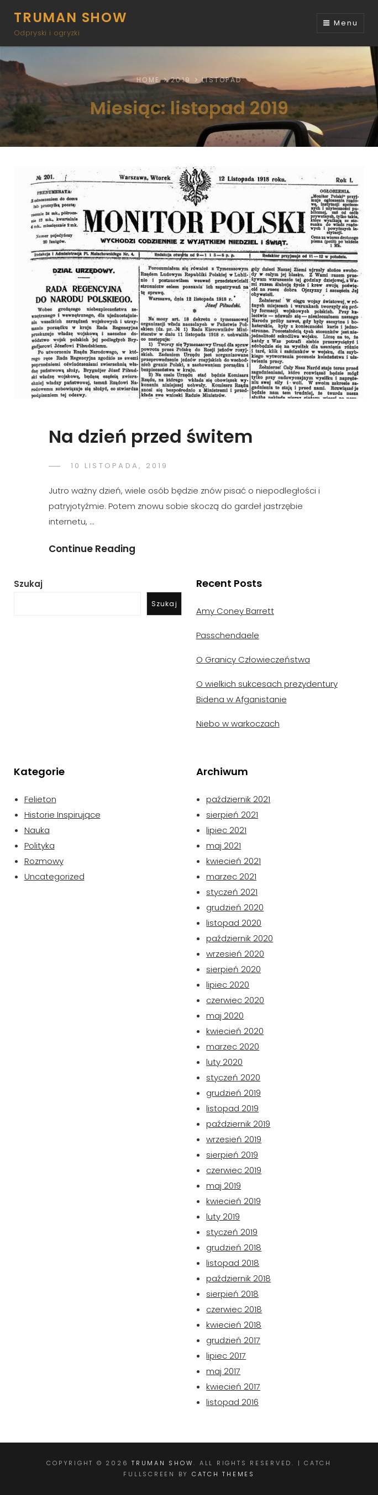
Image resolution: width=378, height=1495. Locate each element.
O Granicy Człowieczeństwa (253, 659)
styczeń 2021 (232, 892)
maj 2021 (223, 845)
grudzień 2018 (233, 1247)
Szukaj (28, 584)
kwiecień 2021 (233, 861)
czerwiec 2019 (233, 1170)
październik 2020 (239, 938)
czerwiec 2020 (235, 1000)
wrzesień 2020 (235, 953)
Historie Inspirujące (62, 814)
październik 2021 (238, 799)
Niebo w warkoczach (238, 723)
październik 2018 (238, 1278)
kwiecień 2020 (235, 1031)
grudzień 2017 (233, 1340)
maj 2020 (225, 1015)
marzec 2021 (231, 876)
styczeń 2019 (232, 1232)
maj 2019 (223, 1185)
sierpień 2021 (232, 814)
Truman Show (71, 17)
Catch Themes (223, 1474)
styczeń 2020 (233, 1077)
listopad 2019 (232, 1108)
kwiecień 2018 (233, 1324)
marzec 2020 (232, 1046)
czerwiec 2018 (234, 1309)
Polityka (39, 845)
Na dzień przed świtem (151, 436)
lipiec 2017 (226, 1355)
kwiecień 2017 (233, 1386)
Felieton (40, 799)
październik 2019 (238, 1124)
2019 (181, 79)
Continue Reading (92, 548)
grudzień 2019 (233, 1093)
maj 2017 (223, 1371)
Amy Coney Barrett (235, 611)
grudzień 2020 (235, 907)
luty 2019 (223, 1216)
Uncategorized (54, 876)
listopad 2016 (232, 1402)
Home (148, 79)
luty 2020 (224, 1062)
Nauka (37, 830)
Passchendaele (227, 635)
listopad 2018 (232, 1263)
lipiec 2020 (227, 984)
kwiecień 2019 (233, 1201)
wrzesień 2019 (233, 1139)
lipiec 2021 (226, 830)
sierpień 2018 (232, 1294)
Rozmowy (44, 861)
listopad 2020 (233, 923)
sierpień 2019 (232, 1154)
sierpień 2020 (233, 969)
